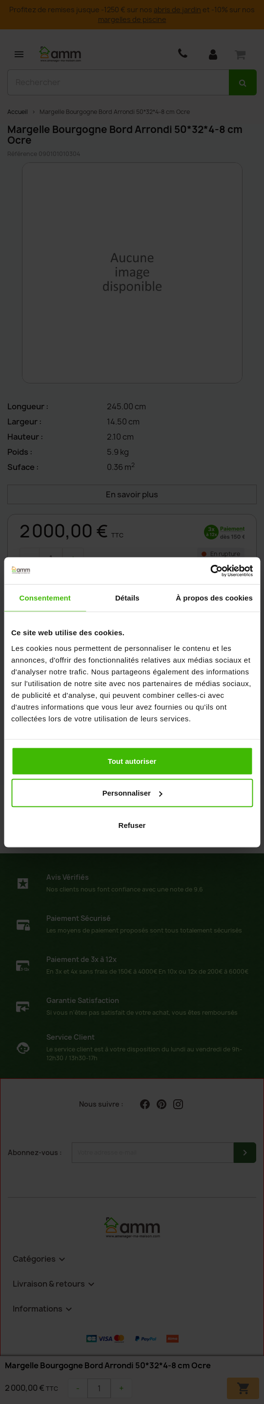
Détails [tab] (127, 598)
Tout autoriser (132, 761)
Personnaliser (132, 793)
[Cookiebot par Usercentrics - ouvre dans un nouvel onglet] (210, 570)
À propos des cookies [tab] (214, 598)
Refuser (132, 825)
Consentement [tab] (45, 598)
